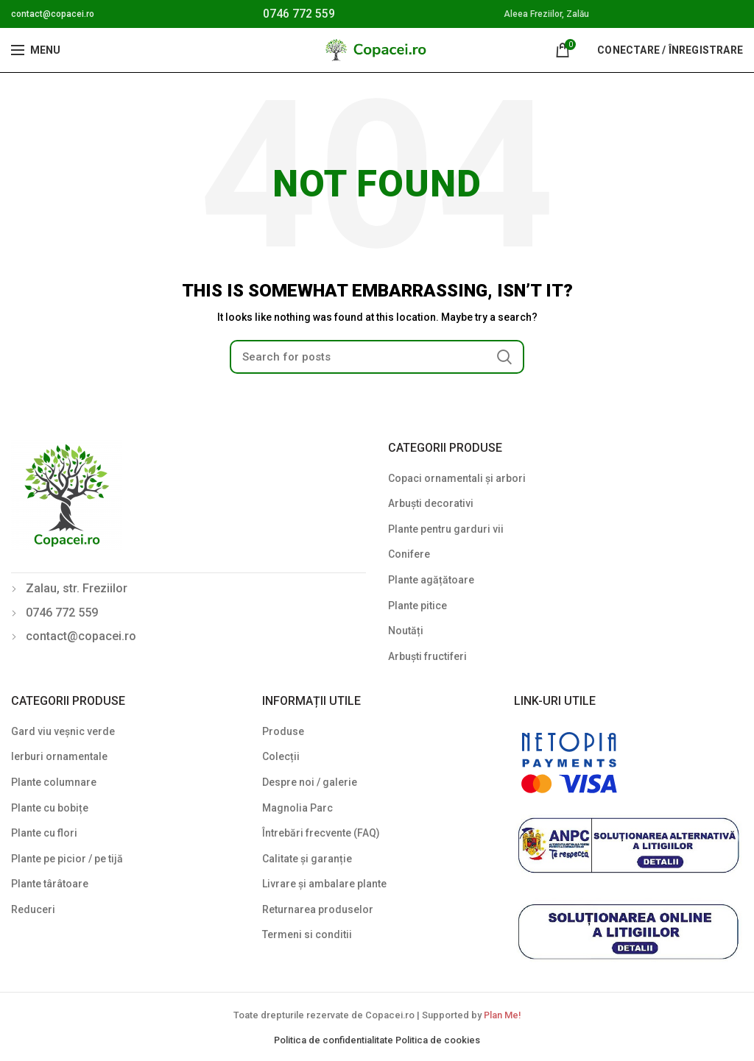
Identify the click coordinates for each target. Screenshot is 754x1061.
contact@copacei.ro (52, 14)
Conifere (409, 554)
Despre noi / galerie (309, 782)
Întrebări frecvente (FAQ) (321, 833)
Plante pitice (417, 605)
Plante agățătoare (431, 580)
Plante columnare (53, 782)
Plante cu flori (44, 833)
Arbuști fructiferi (427, 656)
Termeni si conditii (307, 934)
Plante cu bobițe (49, 808)
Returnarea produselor (317, 909)
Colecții (281, 756)
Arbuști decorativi (430, 503)
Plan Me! (502, 1015)
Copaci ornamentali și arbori (457, 478)
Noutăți (405, 630)
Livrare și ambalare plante (324, 884)
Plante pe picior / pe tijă (67, 859)
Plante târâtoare (49, 884)
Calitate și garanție (307, 859)
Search (504, 357)
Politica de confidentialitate (334, 1040)
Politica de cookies (437, 1040)
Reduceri (33, 909)
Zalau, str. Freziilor (76, 588)
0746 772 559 (299, 14)
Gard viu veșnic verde (63, 731)
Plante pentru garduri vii (446, 529)
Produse (283, 731)
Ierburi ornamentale (59, 756)
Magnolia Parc (297, 808)
